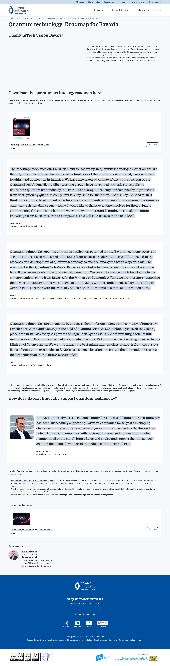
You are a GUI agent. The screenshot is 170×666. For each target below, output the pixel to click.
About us (80, 2)
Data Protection (101, 640)
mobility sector (152, 385)
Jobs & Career (110, 2)
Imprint (140, 640)
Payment (113, 640)
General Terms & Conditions (39, 640)
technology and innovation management (94, 495)
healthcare (136, 385)
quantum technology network (74, 471)
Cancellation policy (127, 640)
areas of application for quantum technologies (72, 385)
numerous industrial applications (126, 388)
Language (154, 2)
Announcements (60, 640)
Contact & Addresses (95, 637)
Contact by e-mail (29, 557)
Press (122, 2)
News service (94, 2)
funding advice (65, 495)
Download (152, 144)
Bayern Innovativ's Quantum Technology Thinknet (33, 480)
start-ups (41, 495)
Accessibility (135, 2)
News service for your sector (85, 603)
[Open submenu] (103, 10)
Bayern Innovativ (26, 471)
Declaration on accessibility (80, 640)
